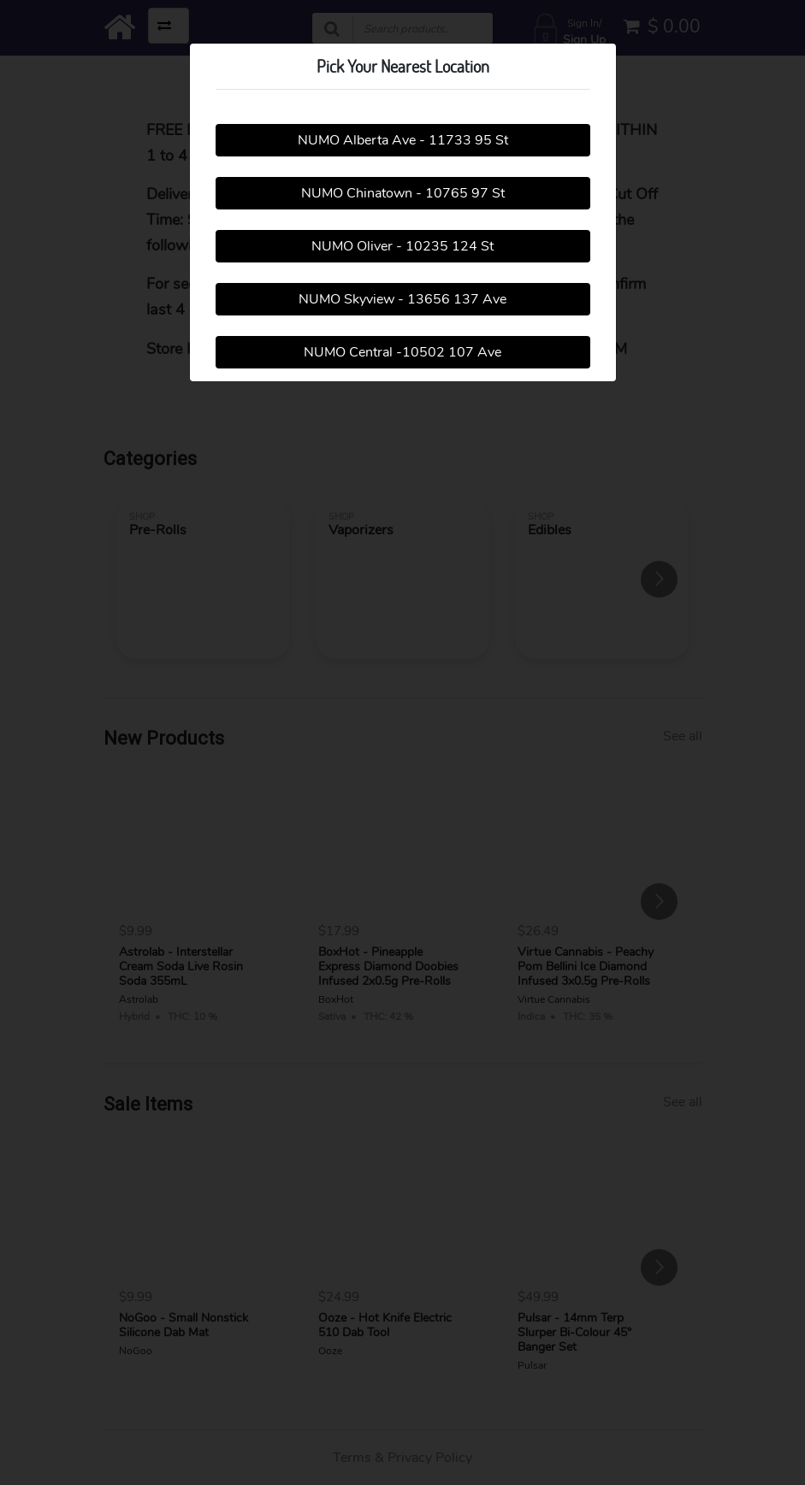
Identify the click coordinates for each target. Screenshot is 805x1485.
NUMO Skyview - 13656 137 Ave (402, 299)
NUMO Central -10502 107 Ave (402, 352)
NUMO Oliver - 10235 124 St (402, 246)
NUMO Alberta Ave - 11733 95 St (403, 140)
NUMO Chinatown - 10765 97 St (403, 193)
